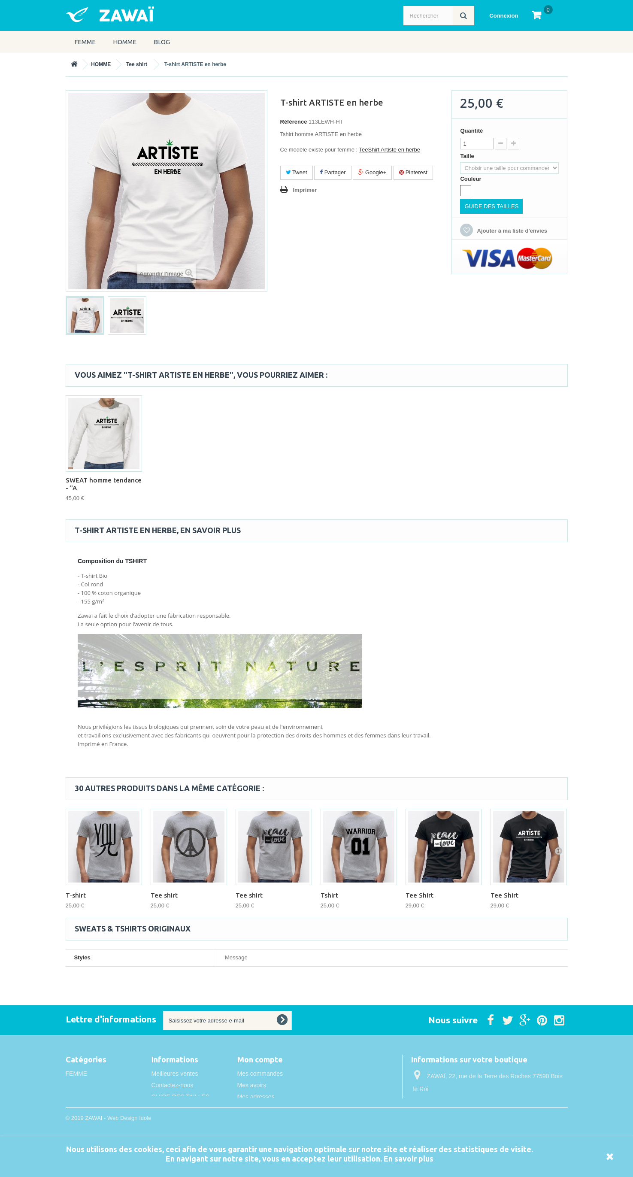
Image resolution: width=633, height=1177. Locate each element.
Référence (293, 121)
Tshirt (329, 895)
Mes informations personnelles (278, 1108)
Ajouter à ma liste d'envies (511, 231)
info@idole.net (468, 1120)
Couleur (471, 179)
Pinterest (413, 172)
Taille (468, 156)
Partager (332, 172)
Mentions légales (174, 1108)
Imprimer (305, 190)
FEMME (85, 42)
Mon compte (260, 1059)
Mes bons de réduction (267, 1119)
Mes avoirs (252, 1085)
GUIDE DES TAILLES (491, 206)
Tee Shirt (419, 895)
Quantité (471, 130)
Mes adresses (256, 1096)
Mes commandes (260, 1073)
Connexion (503, 15)
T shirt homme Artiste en (188, 481)
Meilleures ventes (174, 1073)
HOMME (124, 42)
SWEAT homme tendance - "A (359, 483)
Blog (162, 42)
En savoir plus (408, 1158)
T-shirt (76, 895)
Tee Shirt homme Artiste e (103, 483)
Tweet (296, 172)
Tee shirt (136, 64)
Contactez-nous (172, 1085)
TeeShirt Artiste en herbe (389, 149)
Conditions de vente (178, 1119)
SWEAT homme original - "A (273, 483)
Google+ (372, 172)
